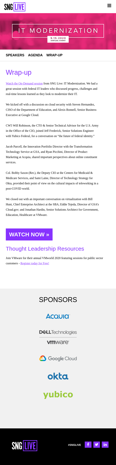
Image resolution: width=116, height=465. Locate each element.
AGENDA (35, 55)
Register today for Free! (34, 263)
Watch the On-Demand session (24, 83)
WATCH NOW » (29, 234)
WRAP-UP (54, 55)
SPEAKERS (15, 55)
